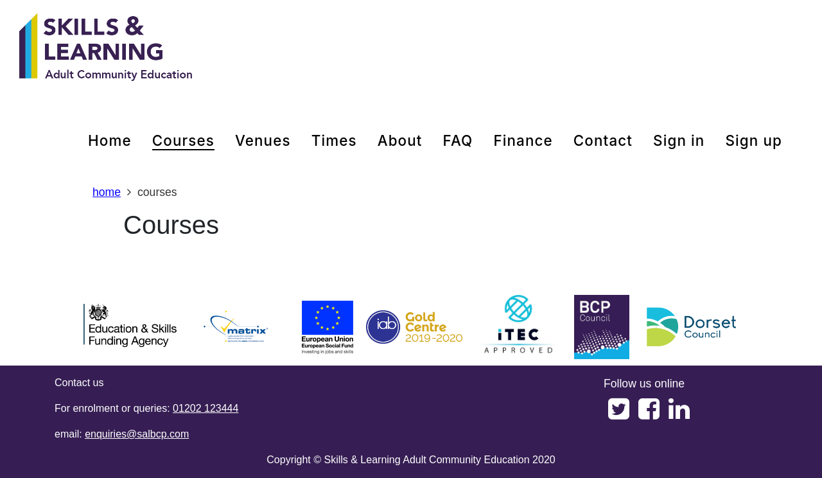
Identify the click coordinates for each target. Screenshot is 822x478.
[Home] (106, 48)
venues (263, 140)
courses (183, 140)
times (334, 140)
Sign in (678, 140)
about (400, 140)
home (110, 140)
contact (603, 140)
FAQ (458, 140)
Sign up (753, 140)
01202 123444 (205, 408)
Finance (522, 140)
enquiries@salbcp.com (137, 434)
